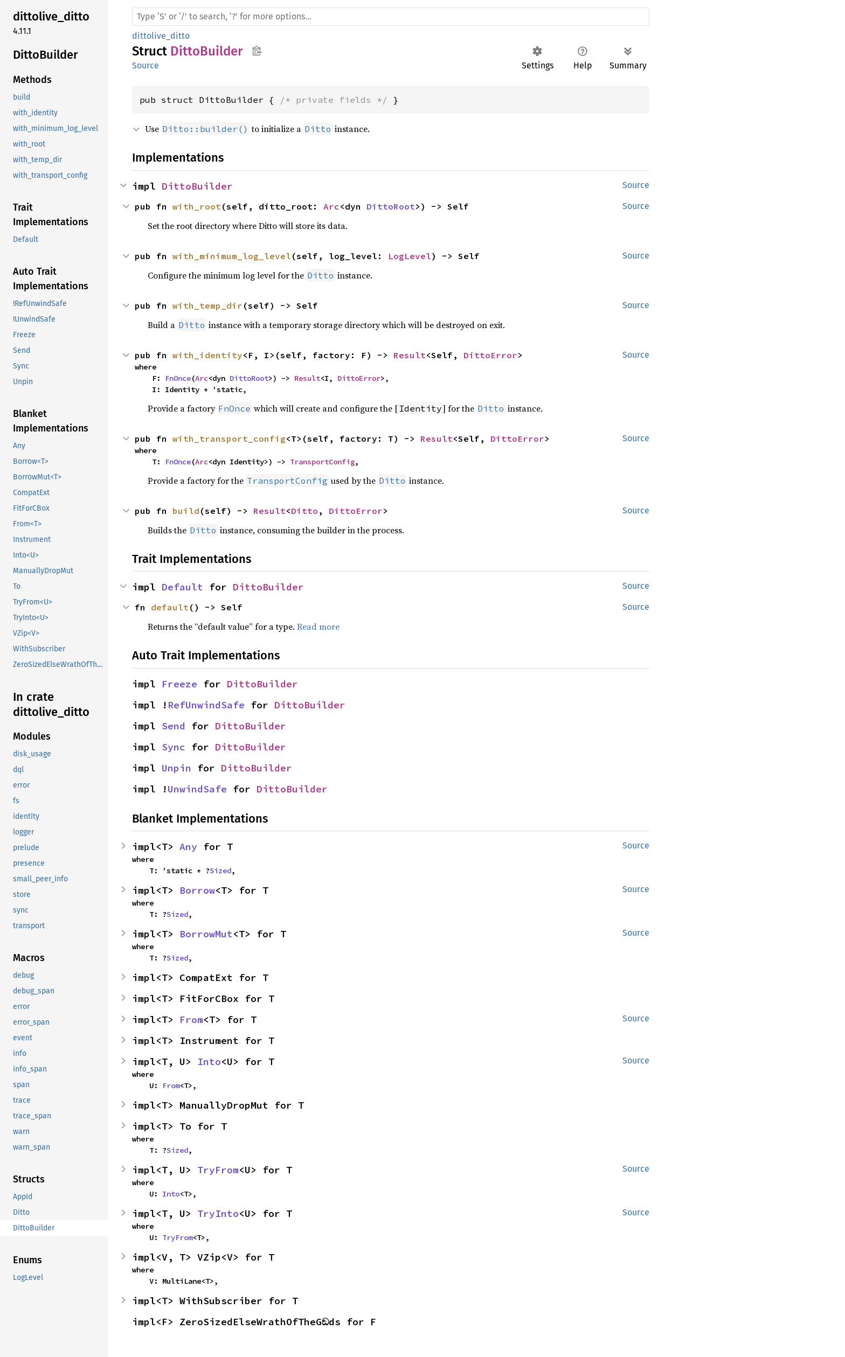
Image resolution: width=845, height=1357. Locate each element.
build (185, 510)
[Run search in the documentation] (390, 17)
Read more (318, 626)
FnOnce (178, 378)
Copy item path (257, 50)
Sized (220, 870)
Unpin (176, 768)
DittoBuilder (197, 186)
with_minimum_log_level (231, 255)
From (191, 1019)
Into (209, 1061)
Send (173, 726)
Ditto (304, 510)
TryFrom (218, 1170)
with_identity (207, 355)
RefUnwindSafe (206, 705)
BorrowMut (206, 934)
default (170, 607)
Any (188, 846)
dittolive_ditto (161, 36)
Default (182, 587)
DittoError (490, 355)
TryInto (218, 1213)
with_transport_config (229, 438)
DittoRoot (390, 206)
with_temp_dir (207, 305)
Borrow (197, 890)
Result (409, 355)
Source (145, 65)
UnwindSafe (197, 789)
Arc (331, 206)
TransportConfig (322, 462)
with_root (196, 206)
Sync (173, 747)
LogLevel (409, 255)
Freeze (179, 684)
